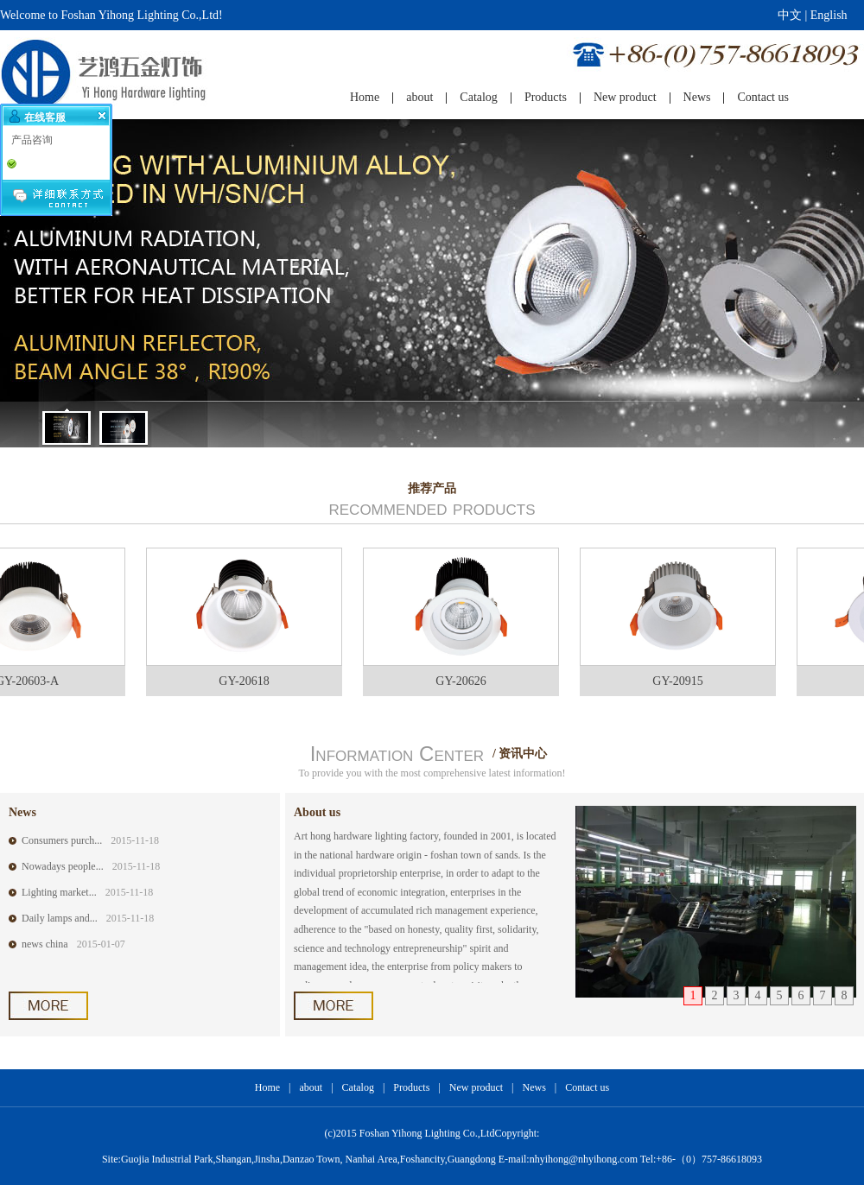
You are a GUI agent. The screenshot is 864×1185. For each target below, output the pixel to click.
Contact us (587, 1087)
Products (411, 1087)
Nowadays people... (63, 866)
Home (267, 1087)
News (533, 1087)
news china (45, 944)
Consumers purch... (62, 840)
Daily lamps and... (60, 918)
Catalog (358, 1087)
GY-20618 (249, 681)
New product (476, 1087)
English (829, 15)
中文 (790, 15)
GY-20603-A (32, 681)
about (311, 1087)
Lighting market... (59, 892)
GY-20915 (683, 681)
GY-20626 (466, 681)
